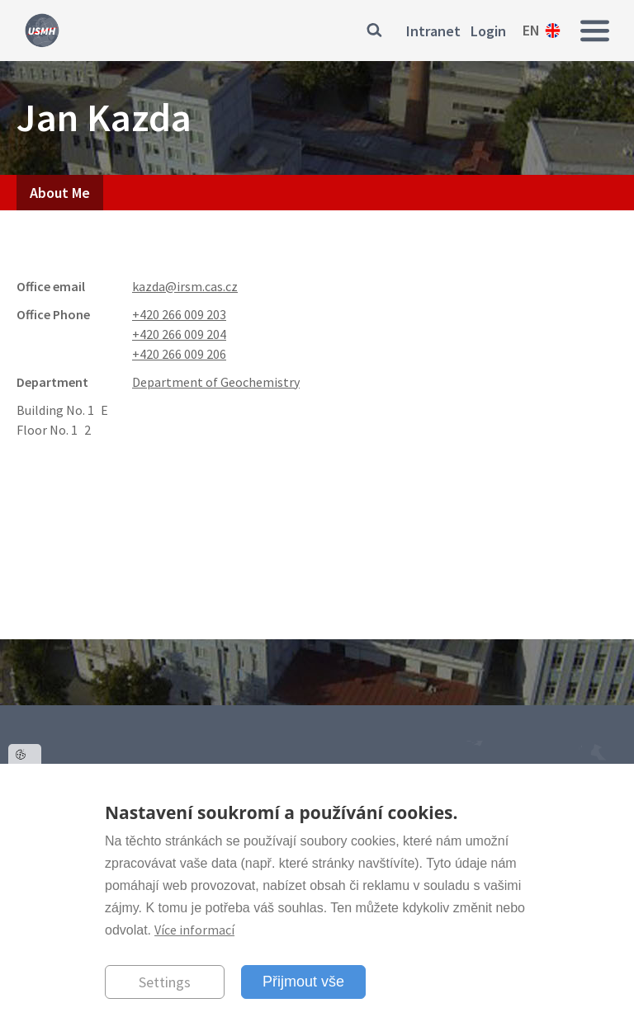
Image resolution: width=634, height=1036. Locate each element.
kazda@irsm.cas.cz (185, 286)
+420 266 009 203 (179, 314)
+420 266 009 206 (179, 354)
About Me (60, 192)
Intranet (433, 30)
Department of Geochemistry (216, 382)
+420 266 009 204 (179, 334)
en (531, 30)
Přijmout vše (303, 981)
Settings (165, 981)
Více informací (194, 929)
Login (488, 30)
